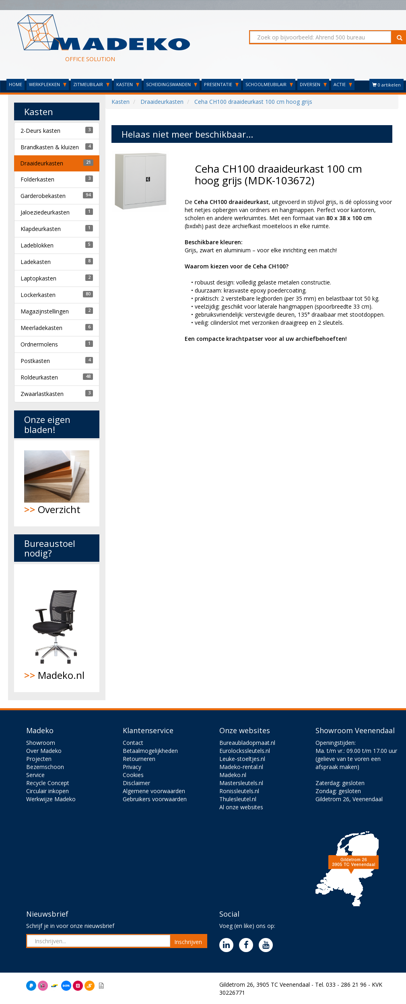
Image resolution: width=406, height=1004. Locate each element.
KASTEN (127, 84)
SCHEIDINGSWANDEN (171, 84)
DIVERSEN (313, 84)
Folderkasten (37, 179)
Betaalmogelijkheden (150, 751)
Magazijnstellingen (45, 311)
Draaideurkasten (41, 163)
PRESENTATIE (221, 84)
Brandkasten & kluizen (50, 147)
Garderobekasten (43, 196)
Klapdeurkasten (41, 229)
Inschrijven (188, 942)
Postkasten (35, 361)
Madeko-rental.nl (241, 767)
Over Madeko (44, 751)
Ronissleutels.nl (239, 791)
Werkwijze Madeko (51, 799)
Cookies (133, 775)
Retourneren (139, 759)
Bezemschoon (45, 767)
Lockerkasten (38, 295)
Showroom (40, 742)
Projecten (39, 759)
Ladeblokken (37, 245)
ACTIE (343, 84)
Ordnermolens (39, 344)
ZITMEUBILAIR (91, 84)
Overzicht (57, 483)
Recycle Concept (47, 783)
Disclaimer (136, 783)
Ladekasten (36, 262)
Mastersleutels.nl (241, 783)
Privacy (132, 767)
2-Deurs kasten (40, 130)
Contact (133, 742)
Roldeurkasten (39, 377)
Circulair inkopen (47, 791)
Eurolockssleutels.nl (244, 751)
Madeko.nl (57, 628)
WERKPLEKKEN (47, 84)
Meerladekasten (41, 328)
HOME (15, 84)
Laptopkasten (38, 278)
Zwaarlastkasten (42, 394)
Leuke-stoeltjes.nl (242, 759)
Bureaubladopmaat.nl (247, 742)
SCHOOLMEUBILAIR (269, 84)
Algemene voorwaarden (154, 791)
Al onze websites (241, 807)
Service (35, 775)
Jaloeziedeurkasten (45, 212)
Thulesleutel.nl (237, 799)
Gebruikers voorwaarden (155, 799)
